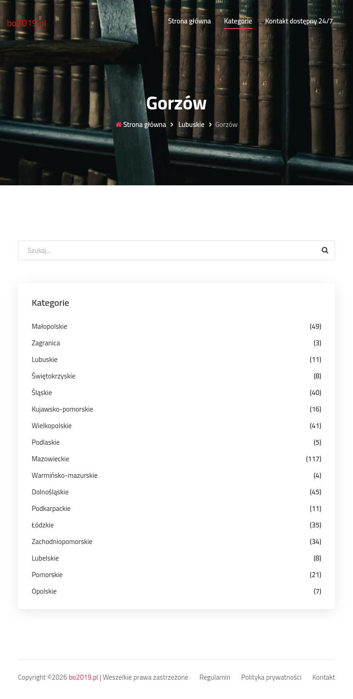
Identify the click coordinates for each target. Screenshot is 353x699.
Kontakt (324, 677)
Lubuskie (191, 125)
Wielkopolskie (52, 425)
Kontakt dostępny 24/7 (299, 21)
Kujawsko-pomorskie (62, 409)
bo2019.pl (26, 22)
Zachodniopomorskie (62, 541)
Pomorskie (47, 574)
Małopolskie (49, 326)
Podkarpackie (51, 508)
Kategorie (238, 21)
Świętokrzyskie (53, 376)
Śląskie (42, 392)
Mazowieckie (50, 458)
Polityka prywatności (271, 677)
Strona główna (189, 21)
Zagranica (46, 343)
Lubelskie (45, 558)
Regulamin (214, 677)
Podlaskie (46, 442)
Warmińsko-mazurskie (64, 475)
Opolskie (44, 591)
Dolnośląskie (50, 491)
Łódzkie (43, 525)
